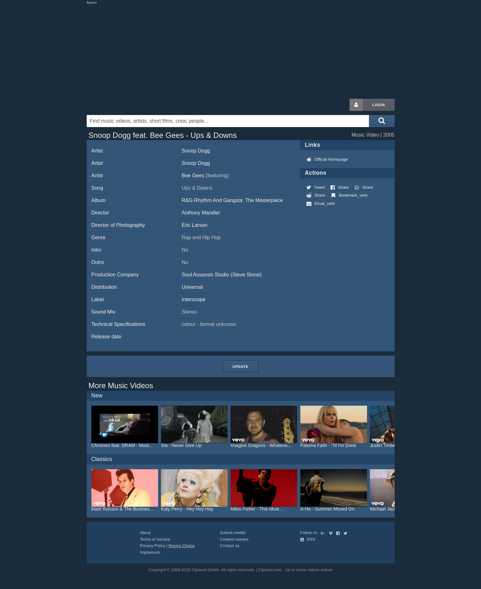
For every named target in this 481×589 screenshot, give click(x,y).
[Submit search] (381, 121)
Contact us (229, 545)
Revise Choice (182, 545)
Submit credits (233, 532)
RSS (307, 539)
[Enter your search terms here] (228, 121)
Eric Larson (194, 225)
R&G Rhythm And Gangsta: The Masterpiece (232, 200)
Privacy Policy (152, 545)
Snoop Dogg (196, 150)
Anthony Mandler (201, 212)
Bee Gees (205, 175)
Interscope (193, 299)
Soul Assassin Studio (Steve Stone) (222, 274)
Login (378, 105)
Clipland (120, 105)
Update (240, 367)
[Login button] (356, 105)
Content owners (234, 539)
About (145, 532)
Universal (192, 287)
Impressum (150, 552)
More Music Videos (121, 385)
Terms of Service (155, 539)
